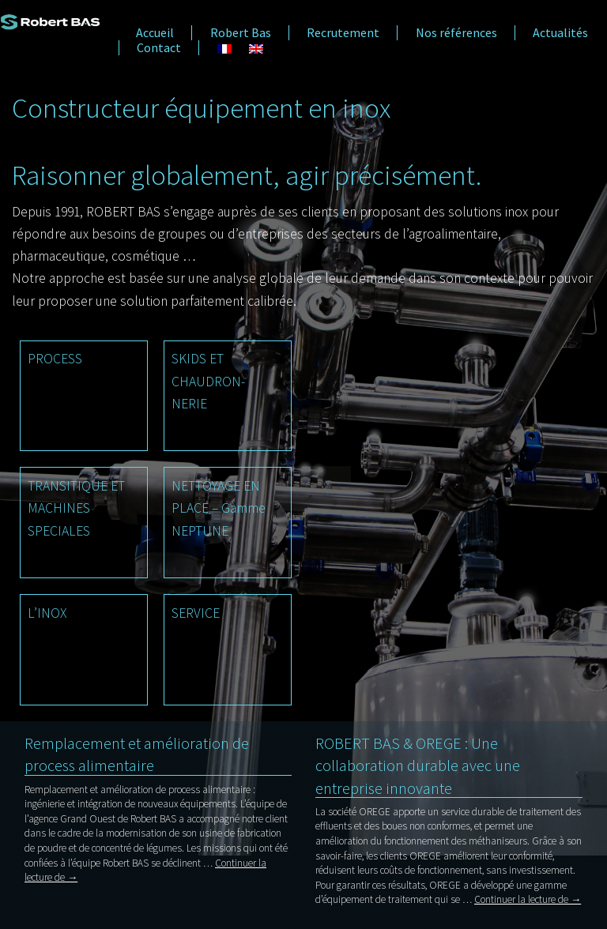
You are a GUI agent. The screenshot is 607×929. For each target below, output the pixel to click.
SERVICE (196, 613)
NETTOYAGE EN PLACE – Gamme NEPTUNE (219, 508)
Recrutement (343, 32)
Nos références (456, 32)
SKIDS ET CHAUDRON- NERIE (208, 381)
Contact (159, 47)
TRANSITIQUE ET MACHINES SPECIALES (76, 508)
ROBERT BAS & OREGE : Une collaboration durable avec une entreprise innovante (417, 765)
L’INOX (47, 613)
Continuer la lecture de (527, 899)
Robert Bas (240, 32)
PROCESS (55, 358)
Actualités (560, 32)
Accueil (155, 32)
